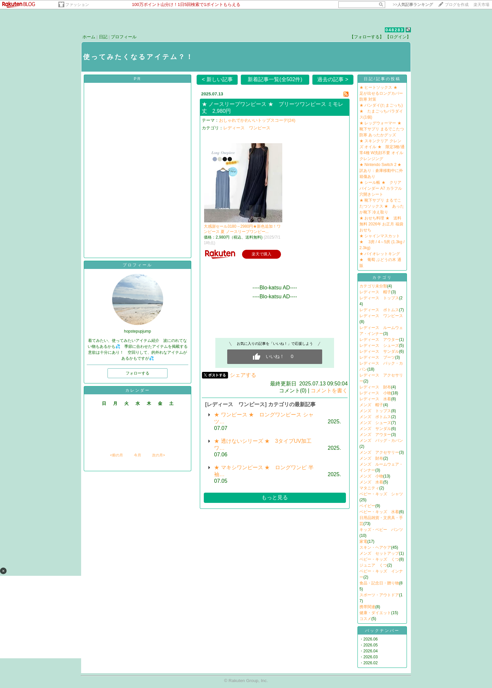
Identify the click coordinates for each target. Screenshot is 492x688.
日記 (103, 36)
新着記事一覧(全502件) (275, 79)
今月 (137, 455)
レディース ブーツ (377, 357)
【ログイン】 (398, 36)
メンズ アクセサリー (379, 452)
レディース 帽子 (375, 292)
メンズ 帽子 (371, 405)
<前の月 (116, 455)
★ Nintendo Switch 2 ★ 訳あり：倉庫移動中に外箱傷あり (382, 170)
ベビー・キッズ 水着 (379, 511)
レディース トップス (379, 298)
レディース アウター (379, 339)
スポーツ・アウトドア (379, 595)
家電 (363, 541)
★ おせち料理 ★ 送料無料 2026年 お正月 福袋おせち (381, 224)
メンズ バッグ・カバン (381, 440)
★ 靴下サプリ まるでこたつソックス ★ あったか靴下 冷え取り (381, 206)
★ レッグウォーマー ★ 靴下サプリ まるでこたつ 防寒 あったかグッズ (382, 129)
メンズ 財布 (371, 458)
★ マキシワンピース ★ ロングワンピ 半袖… (263, 471)
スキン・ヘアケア (375, 547)
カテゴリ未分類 (373, 286)
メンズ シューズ (375, 422)
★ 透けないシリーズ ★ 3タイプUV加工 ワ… (263, 444)
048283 (394, 29)
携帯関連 (367, 607)
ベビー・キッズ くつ (379, 559)
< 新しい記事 (217, 79)
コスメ (365, 618)
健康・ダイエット (375, 612)
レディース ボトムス (379, 310)
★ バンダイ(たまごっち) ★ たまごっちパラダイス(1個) (381, 111)
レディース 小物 (375, 393)
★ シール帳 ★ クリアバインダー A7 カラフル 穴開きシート (380, 188)
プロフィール (124, 36)
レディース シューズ (379, 345)
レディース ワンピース (246, 127)
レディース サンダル (379, 351)
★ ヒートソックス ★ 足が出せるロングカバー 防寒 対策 (381, 93)
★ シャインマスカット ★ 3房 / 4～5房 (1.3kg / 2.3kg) (382, 242)
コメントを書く (329, 390)
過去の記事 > (332, 79)
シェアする (243, 375)
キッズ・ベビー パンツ (381, 529)
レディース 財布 (375, 387)
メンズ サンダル (375, 428)
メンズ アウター (375, 434)
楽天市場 (481, 4)
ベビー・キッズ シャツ (381, 494)
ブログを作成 (457, 4)
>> (413, 4)
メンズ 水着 (371, 482)
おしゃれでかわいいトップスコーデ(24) (257, 120)
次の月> (158, 455)
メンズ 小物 (371, 476)
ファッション (77, 4)
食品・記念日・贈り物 (379, 583)
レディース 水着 (375, 399)
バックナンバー (382, 630)
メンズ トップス (375, 411)
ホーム (88, 36)
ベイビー (367, 506)
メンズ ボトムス (375, 416)
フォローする (137, 373)
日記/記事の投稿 (382, 79)
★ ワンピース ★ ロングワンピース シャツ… (263, 418)
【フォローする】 (367, 36)
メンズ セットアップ (379, 553)
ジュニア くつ (373, 565)
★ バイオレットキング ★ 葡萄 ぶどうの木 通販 (380, 259)
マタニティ (369, 488)
